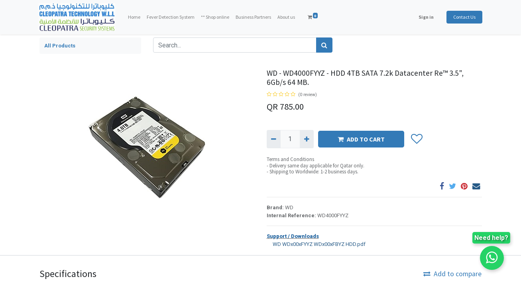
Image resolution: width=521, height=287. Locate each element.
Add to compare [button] (452, 273)
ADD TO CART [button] (361, 139)
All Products (59, 46)
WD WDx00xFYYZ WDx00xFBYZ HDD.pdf (316, 243)
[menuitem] (134, 17)
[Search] (324, 45)
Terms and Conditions (290, 159)
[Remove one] (274, 139)
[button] (416, 139)
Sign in (425, 17)
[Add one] (307, 139)
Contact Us (464, 17)
